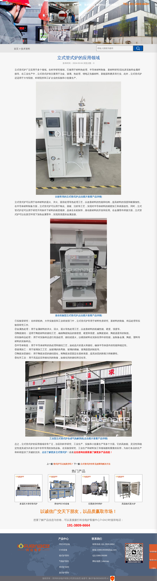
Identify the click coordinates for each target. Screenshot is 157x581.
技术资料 (88, 5)
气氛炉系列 (64, 561)
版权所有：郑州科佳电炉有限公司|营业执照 (61, 578)
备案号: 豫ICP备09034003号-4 (94, 578)
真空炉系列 (64, 573)
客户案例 (76, 5)
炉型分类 (64, 5)
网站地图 (96, 561)
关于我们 (52, 5)
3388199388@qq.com (107, 550)
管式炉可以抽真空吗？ (63, 464)
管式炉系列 (64, 567)
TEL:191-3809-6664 (136, 4)
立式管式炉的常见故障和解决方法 (95, 464)
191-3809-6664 (78, 525)
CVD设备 (63, 550)
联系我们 (113, 5)
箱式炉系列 (64, 555)
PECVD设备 (64, 544)
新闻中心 (100, 5)
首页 (40, 5)
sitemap (105, 561)
